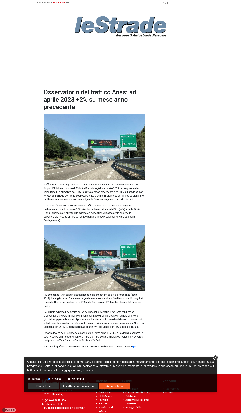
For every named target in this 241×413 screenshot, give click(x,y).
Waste (102, 410)
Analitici (56, 378)
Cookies (8, 410)
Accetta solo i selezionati (79, 386)
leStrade (103, 399)
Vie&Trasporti (106, 407)
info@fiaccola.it (53, 404)
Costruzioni (105, 392)
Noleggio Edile (133, 407)
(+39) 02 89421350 (55, 400)
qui (134, 346)
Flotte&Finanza (107, 396)
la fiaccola (64, 2)
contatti (169, 392)
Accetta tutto (114, 386)
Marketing (78, 378)
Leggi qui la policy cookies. (77, 370)
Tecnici (36, 378)
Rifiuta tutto (43, 386)
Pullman (103, 403)
